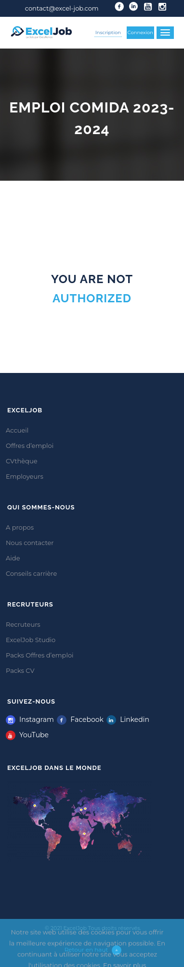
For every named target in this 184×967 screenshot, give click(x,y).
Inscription (108, 32)
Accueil (17, 430)
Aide (13, 558)
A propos (20, 527)
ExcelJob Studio (30, 640)
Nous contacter (30, 542)
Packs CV (20, 670)
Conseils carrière (31, 573)
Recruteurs (23, 624)
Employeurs (24, 476)
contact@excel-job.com (62, 8)
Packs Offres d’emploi (40, 655)
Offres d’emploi (29, 445)
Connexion (141, 32)
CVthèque (22, 461)
